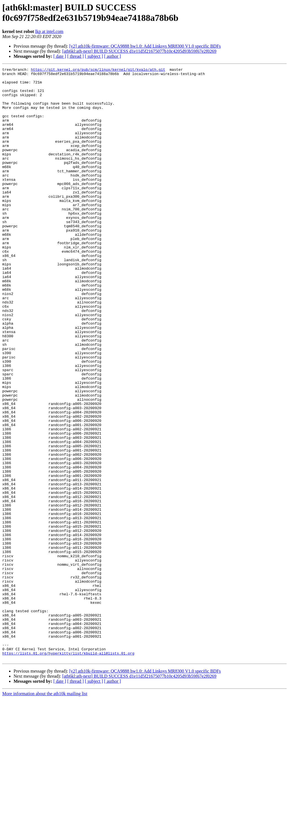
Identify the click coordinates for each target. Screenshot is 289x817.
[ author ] (112, 56)
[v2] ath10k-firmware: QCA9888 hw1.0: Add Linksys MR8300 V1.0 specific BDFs (145, 46)
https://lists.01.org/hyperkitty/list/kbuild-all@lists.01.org (68, 770)
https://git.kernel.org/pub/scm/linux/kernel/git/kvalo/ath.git (98, 70)
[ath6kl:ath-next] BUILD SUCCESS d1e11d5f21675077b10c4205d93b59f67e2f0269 (139, 51)
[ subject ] (94, 56)
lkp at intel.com (49, 31)
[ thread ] (75, 56)
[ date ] (59, 56)
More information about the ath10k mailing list (44, 812)
